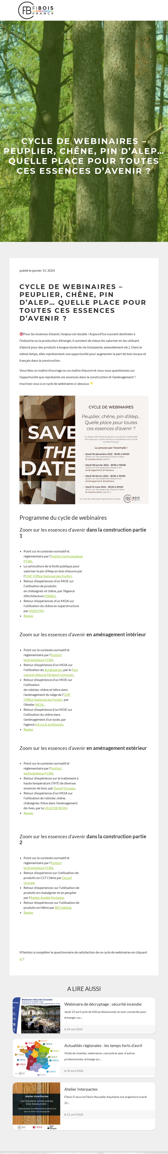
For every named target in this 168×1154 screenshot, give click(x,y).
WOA (39, 704)
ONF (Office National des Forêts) (48, 576)
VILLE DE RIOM (55, 808)
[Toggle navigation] (146, 10)
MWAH (49, 596)
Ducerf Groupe (64, 788)
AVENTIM (36, 611)
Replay (28, 616)
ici (21, 959)
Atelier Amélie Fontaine (47, 897)
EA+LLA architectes (49, 724)
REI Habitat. (63, 907)
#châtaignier (53, 670)
